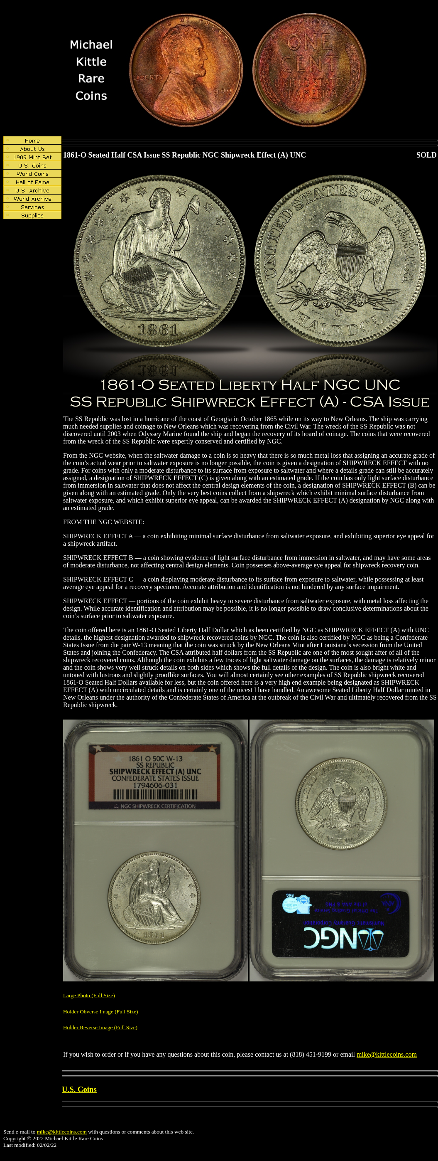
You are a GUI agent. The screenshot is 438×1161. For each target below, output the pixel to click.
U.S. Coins (79, 1089)
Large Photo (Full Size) (89, 995)
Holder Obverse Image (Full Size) (100, 1011)
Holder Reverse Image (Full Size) (100, 1027)
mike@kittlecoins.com (387, 1054)
